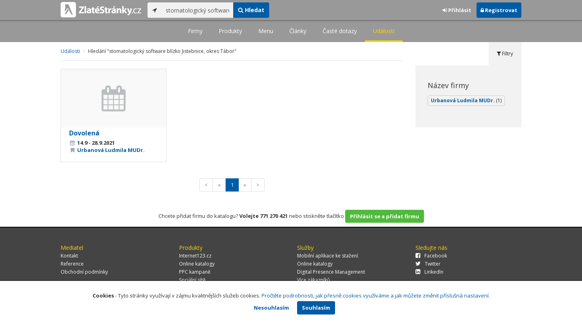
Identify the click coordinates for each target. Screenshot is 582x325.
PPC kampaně (195, 271)
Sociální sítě (192, 279)
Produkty (230, 31)
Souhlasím (316, 307)
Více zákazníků (313, 279)
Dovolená (84, 133)
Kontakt (69, 255)
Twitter (428, 263)
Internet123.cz (195, 255)
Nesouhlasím (271, 307)
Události (383, 31)
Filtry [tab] (505, 53)
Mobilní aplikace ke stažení (327, 255)
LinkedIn (429, 271)
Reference (72, 263)
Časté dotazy (340, 31)
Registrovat (499, 10)
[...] (197, 10)
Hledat (251, 10)
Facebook (431, 255)
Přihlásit (457, 10)
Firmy (195, 31)
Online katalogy (197, 263)
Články (297, 31)
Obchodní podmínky (84, 271)
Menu (265, 31)
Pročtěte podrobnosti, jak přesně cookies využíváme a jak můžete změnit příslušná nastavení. (375, 295)
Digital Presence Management (331, 271)
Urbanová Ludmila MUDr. (111, 150)
